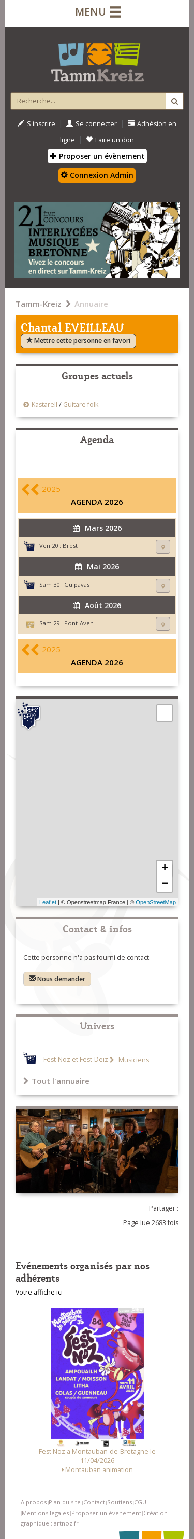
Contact (94, 1502)
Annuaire (91, 303)
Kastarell (44, 404)
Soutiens (119, 1502)
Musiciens (133, 1059)
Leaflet (47, 902)
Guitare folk (80, 404)
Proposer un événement (106, 1513)
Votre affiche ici (39, 1292)
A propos (34, 1502)
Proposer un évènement (97, 156)
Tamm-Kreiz (39, 303)
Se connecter (91, 123)
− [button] (164, 884)
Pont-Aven (79, 623)
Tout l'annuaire (56, 1081)
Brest (70, 545)
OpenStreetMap (156, 902)
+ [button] (164, 868)
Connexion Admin (97, 175)
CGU (140, 1502)
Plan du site (65, 1502)
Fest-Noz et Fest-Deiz (75, 1059)
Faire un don (110, 139)
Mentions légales (45, 1513)
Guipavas (76, 584)
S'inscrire (36, 123)
